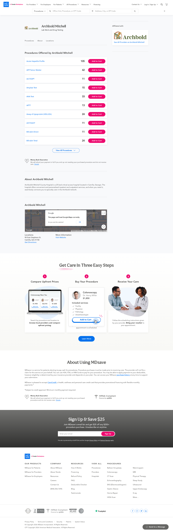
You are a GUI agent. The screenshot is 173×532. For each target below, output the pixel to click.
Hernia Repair (112, 493)
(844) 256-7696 (56, 489)
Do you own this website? (56, 222)
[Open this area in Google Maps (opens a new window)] (29, 230)
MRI (134, 472)
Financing (97, 5)
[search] (162, 4)
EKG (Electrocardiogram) (116, 485)
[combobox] (69, 11)
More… (136, 497)
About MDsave (56, 468)
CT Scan (110, 476)
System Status (80, 522)
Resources (54, 476)
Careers (53, 480)
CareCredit (52, 382)
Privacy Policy (93, 440)
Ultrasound (137, 485)
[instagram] (137, 511)
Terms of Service (105, 440)
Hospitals (95, 476)
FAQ (73, 480)
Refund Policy (76, 476)
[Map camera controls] (103, 227)
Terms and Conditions (45, 522)
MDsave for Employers (33, 476)
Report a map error (101, 230)
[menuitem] (32, 5)
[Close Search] (165, 11)
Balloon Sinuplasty (114, 468)
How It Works (76, 468)
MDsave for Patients (32, 468)
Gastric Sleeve (112, 489)
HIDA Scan (111, 497)
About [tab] (39, 41)
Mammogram (138, 468)
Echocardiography (114, 480)
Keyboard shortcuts (76, 230)
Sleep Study (137, 480)
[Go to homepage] (34, 456)
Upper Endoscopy (140, 489)
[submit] (135, 11)
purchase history (123, 375)
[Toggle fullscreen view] (103, 213)
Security (59, 522)
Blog (73, 489)
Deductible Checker (79, 485)
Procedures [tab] (29, 41)
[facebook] (133, 511)
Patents (68, 522)
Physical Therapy (139, 476)
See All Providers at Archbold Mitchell (129, 42)
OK (80, 222)
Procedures (96, 468)
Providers (95, 472)
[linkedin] (146, 511)
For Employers (46, 5)
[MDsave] (13, 4)
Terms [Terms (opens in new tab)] (94, 230)
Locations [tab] (50, 41)
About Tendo (55, 472)
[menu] (75, 4)
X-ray (135, 493)
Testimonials (76, 493)
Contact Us (54, 485)
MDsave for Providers (33, 472)
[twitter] (141, 511)
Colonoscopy (112, 472)
